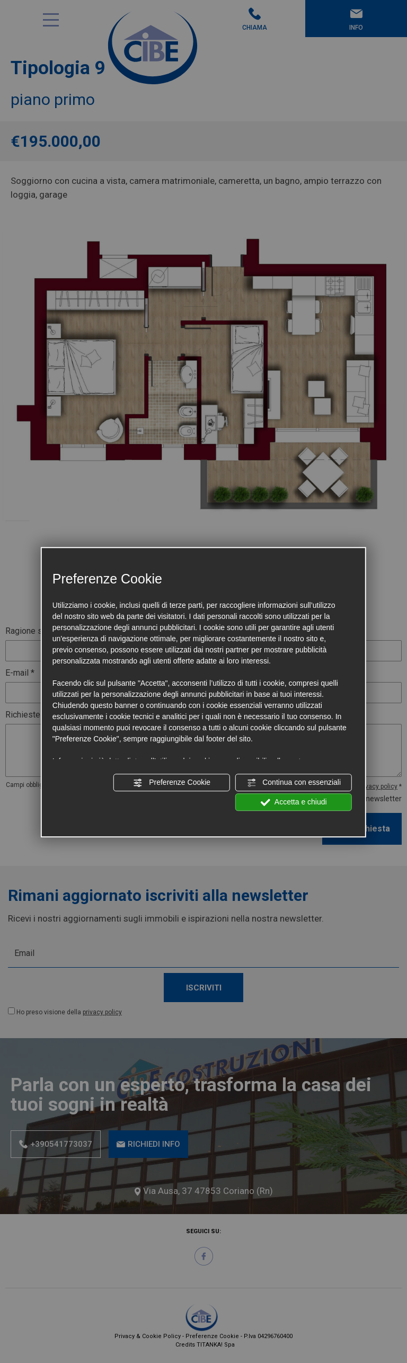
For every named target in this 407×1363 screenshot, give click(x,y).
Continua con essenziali (293, 782)
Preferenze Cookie (171, 782)
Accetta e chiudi (294, 802)
